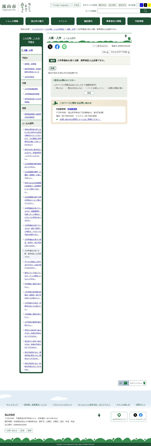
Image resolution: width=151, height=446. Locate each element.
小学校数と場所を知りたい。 (33, 315)
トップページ (37, 29)
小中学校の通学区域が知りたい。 (33, 323)
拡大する (122, 5)
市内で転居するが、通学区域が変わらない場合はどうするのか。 (33, 355)
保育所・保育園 (30, 64)
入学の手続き (29, 77)
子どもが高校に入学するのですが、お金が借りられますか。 (33, 265)
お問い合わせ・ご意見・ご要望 (19, 431)
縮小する (102, 5)
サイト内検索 (90, 11)
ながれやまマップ (119, 419)
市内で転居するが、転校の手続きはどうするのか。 (33, 367)
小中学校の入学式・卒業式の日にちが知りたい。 (33, 306)
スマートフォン (136, 383)
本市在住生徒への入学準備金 (33, 100)
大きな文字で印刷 (119, 52)
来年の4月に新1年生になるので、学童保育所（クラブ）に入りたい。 (33, 154)
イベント (63, 21)
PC (121, 383)
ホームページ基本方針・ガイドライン (94, 405)
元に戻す (112, 5)
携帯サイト (141, 405)
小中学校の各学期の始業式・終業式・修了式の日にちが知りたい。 (33, 295)
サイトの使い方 (123, 405)
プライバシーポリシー (62, 405)
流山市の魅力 (37, 21)
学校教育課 (72, 109)
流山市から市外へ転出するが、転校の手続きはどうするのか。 (33, 344)
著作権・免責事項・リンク (35, 405)
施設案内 (88, 21)
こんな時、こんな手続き (54, 29)
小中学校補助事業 (31, 89)
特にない (60, 88)
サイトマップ (12, 405)
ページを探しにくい (95, 88)
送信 (89, 93)
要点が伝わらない (75, 88)
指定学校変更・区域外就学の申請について (33, 70)
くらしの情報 (11, 21)
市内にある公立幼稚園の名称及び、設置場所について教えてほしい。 (33, 187)
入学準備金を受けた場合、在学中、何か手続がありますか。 (33, 243)
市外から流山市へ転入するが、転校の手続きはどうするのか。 (33, 333)
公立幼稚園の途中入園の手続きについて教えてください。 (33, 200)
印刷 (104, 52)
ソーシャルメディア (138, 419)
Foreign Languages (61, 5)
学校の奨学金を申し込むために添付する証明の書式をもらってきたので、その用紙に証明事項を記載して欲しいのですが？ (33, 137)
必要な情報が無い (116, 88)
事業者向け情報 (113, 21)
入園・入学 (70, 29)
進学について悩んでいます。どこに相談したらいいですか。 (33, 276)
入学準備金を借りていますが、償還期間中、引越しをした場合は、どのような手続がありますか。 (33, 214)
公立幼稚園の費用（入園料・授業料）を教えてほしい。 (33, 175)
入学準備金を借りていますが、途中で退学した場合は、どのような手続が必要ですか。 (33, 229)
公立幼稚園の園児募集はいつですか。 (33, 165)
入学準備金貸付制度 (32, 94)
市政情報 (139, 21)
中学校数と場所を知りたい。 (33, 285)
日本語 (76, 5)
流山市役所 (10, 415)
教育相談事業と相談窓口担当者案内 (33, 115)
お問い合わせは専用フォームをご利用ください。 (80, 119)
